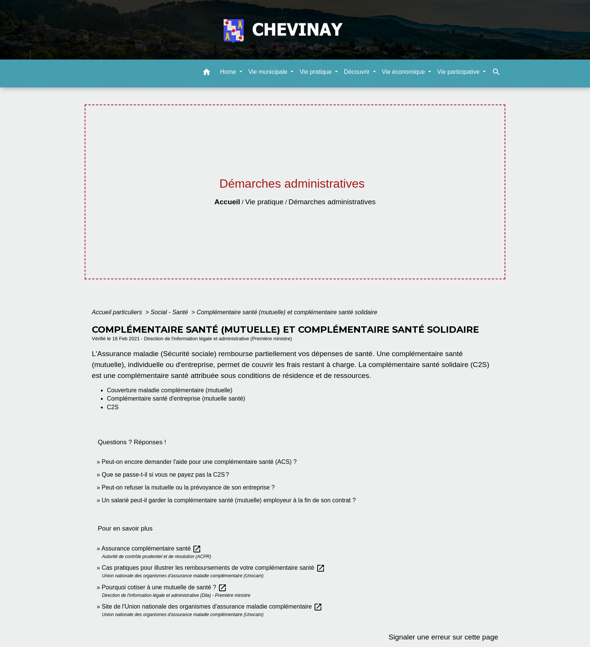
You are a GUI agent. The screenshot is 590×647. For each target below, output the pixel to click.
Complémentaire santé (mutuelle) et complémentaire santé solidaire (286, 312)
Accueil (227, 202)
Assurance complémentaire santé (151, 548)
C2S (113, 407)
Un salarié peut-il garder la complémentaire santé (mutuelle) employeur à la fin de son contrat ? (229, 500)
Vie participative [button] (459, 72)
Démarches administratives (332, 202)
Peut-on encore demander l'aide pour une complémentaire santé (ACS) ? (199, 462)
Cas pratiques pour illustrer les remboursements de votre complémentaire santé (213, 567)
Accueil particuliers (118, 312)
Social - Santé (170, 312)
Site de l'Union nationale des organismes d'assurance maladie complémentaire (212, 606)
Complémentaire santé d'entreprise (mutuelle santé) (176, 398)
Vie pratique (264, 202)
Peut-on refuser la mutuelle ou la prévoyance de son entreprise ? (188, 487)
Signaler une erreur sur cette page (443, 637)
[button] (206, 73)
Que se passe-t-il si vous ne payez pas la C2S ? (165, 474)
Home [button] (229, 72)
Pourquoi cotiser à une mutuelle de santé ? (164, 587)
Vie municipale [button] (268, 72)
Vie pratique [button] (316, 72)
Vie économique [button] (404, 72)
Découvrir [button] (357, 72)
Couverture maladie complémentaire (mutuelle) (169, 390)
